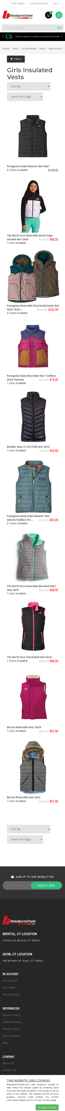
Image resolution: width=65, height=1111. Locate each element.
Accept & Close (47, 1107)
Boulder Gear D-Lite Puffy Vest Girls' (28, 447)
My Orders (9, 987)
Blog (5, 1042)
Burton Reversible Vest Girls (23, 797)
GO (59, 27)
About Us (8, 1063)
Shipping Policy (12, 1022)
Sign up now (46, 885)
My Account (10, 980)
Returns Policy (11, 1015)
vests (42, 48)
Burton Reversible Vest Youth (24, 727)
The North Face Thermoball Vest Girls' (29, 657)
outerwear (29, 48)
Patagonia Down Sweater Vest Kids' (28, 166)
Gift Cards (17, 3)
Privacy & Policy (42, 1100)
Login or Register (39, 3)
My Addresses (11, 994)
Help (57, 3)
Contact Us (9, 1070)
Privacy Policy (11, 1028)
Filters (15, 59)
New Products (11, 1035)
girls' (15, 48)
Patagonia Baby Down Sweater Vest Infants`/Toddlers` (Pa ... (28, 518)
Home (6, 48)
